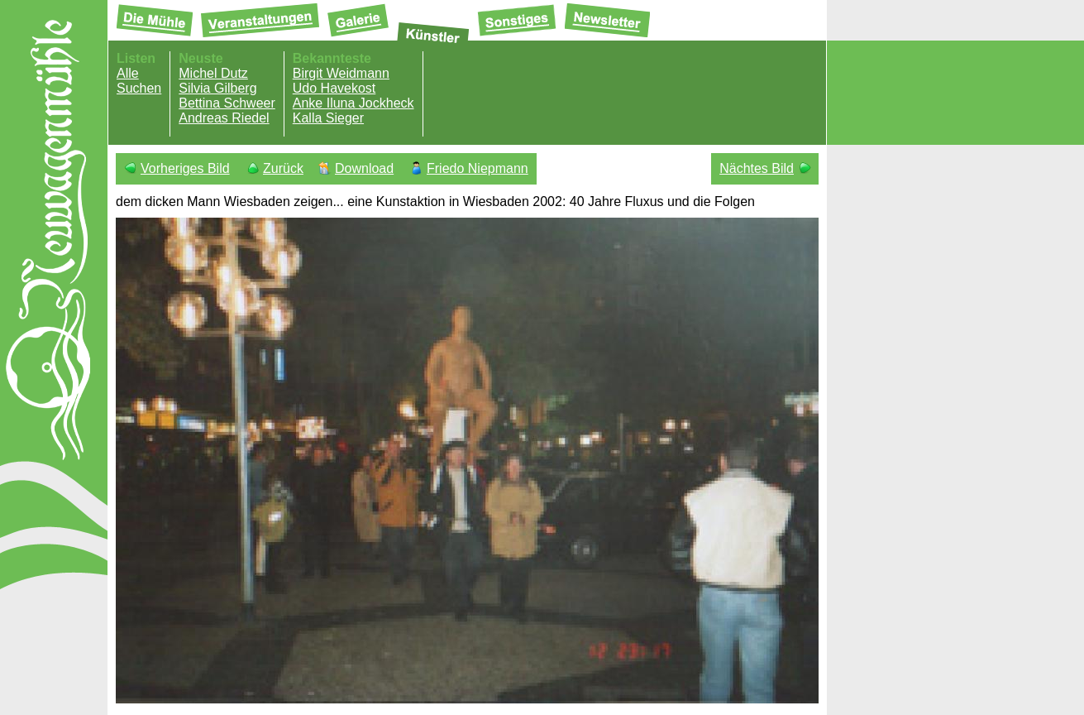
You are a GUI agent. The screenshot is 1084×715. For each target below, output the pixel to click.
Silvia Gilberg (217, 88)
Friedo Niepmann (477, 168)
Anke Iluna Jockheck (353, 103)
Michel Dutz (213, 73)
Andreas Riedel (224, 118)
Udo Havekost (334, 88)
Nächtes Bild (756, 168)
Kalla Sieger (328, 118)
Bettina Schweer (227, 103)
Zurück (283, 168)
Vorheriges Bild (185, 168)
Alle (128, 73)
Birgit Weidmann (341, 73)
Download (364, 168)
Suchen (139, 88)
